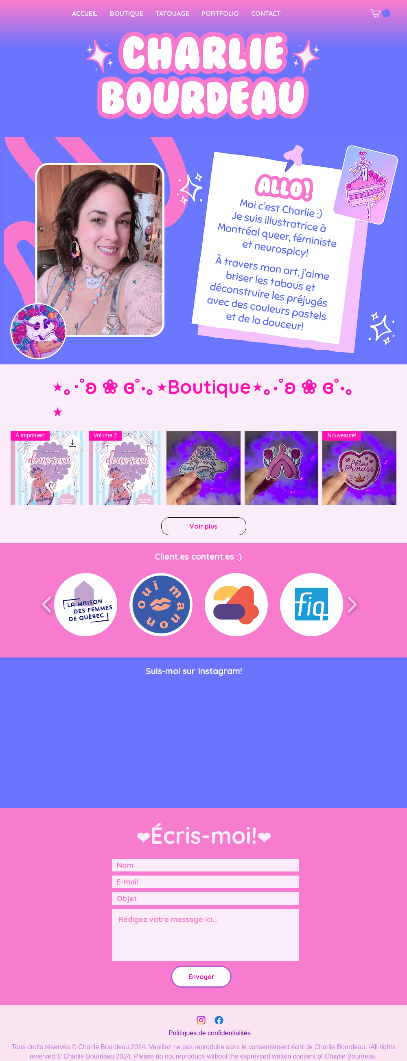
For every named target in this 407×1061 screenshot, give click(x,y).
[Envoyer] (201, 977)
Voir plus (203, 526)
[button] (380, 13)
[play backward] (47, 605)
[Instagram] (201, 1020)
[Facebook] (219, 1020)
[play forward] (352, 605)
